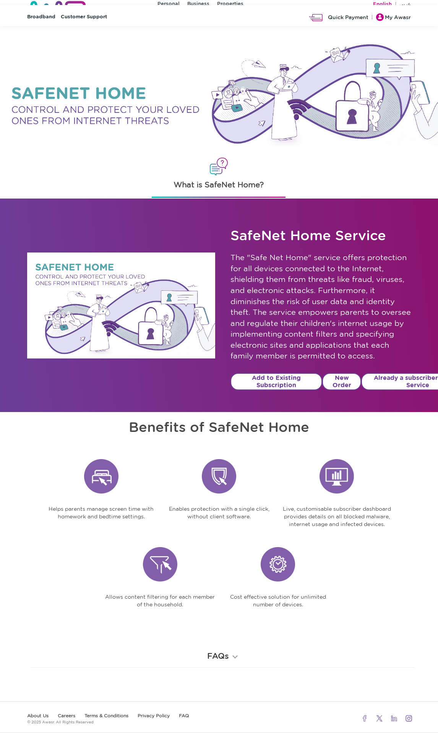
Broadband (41, 34)
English (382, 5)
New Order (342, 381)
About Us (38, 715)
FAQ (184, 715)
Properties (230, 5)
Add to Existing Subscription (276, 381)
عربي (405, 5)
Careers (66, 715)
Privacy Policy (154, 715)
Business (198, 5)
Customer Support (84, 34)
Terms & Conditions (106, 715)
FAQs (223, 656)
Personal (168, 5)
